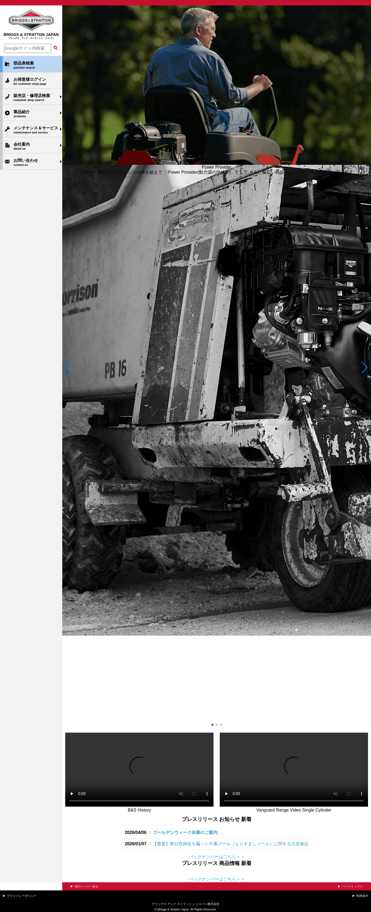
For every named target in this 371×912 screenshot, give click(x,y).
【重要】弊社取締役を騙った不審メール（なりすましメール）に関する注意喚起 (230, 843)
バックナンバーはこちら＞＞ (217, 856)
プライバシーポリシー (22, 895)
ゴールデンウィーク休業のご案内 (185, 832)
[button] (68, 368)
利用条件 (362, 895)
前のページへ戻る (87, 886)
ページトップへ (352, 886)
